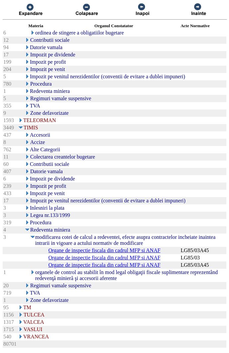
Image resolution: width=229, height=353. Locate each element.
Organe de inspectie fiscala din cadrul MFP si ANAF (104, 250)
